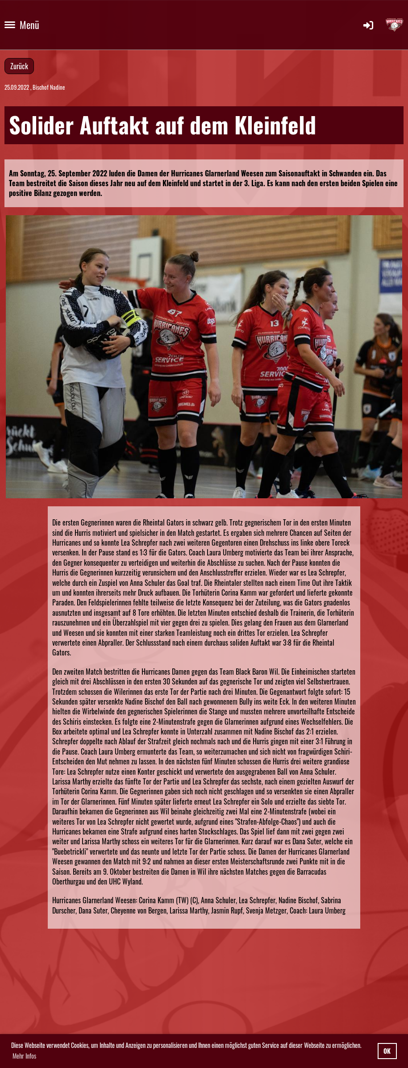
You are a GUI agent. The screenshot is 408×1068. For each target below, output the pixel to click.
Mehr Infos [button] (24, 1055)
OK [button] (387, 1050)
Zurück (19, 66)
